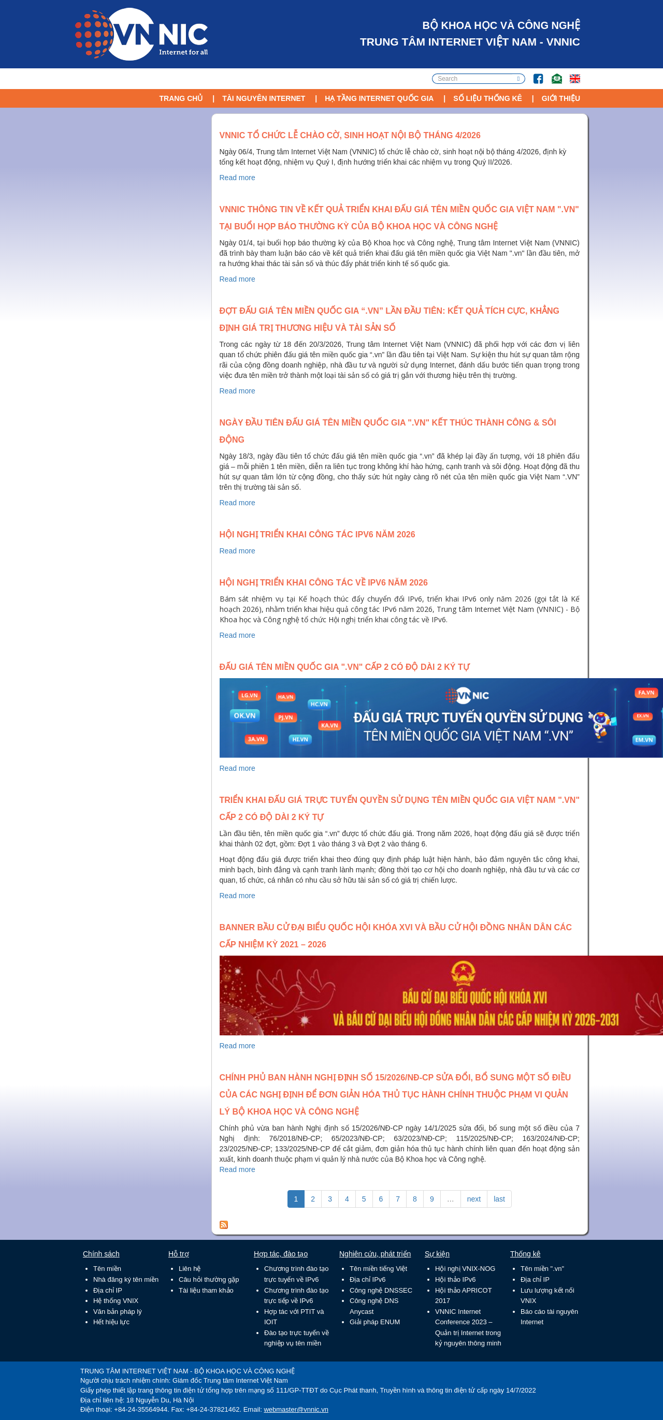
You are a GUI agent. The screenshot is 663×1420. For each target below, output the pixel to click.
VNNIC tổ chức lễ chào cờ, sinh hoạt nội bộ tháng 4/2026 (350, 135)
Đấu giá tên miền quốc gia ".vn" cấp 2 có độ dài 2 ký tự (344, 667)
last (499, 1199)
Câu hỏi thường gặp (209, 1279)
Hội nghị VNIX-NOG (465, 1268)
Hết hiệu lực (111, 1322)
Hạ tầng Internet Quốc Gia (379, 98)
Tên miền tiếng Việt (378, 1268)
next (474, 1199)
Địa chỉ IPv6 (368, 1279)
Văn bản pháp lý (117, 1311)
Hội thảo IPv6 (455, 1279)
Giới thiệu (561, 98)
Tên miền (107, 1268)
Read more (237, 177)
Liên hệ (189, 1268)
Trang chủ (181, 98)
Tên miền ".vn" (542, 1268)
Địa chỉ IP (107, 1290)
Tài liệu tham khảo (206, 1290)
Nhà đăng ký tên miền (125, 1279)
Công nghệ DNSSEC (381, 1290)
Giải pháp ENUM (375, 1322)
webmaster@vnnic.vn (296, 1409)
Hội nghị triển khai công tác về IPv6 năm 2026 (324, 582)
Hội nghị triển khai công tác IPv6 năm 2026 (317, 534)
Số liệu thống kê (487, 98)
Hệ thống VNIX (115, 1301)
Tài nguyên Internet (263, 98)
